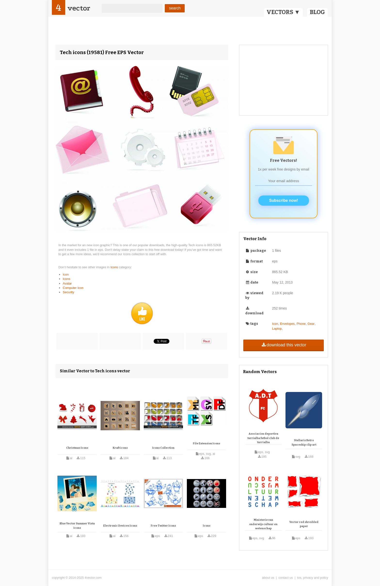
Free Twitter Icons (163, 525)
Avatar (67, 283)
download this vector (283, 344)
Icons (115, 267)
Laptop (277, 328)
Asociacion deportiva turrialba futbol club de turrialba (263, 438)
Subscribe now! (283, 200)
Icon (66, 274)
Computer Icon (73, 288)
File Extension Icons (206, 443)
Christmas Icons (77, 447)
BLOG (317, 12)
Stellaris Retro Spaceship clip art (304, 442)
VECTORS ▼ (283, 12)
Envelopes (287, 324)
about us (268, 577)
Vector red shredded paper (303, 524)
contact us (285, 577)
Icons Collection (163, 447)
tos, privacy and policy (312, 577)
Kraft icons (120, 447)
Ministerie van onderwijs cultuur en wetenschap (263, 524)
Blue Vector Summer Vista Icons (77, 525)
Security (68, 292)
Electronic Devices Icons (120, 525)
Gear (311, 324)
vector (78, 8)
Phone (301, 324)
